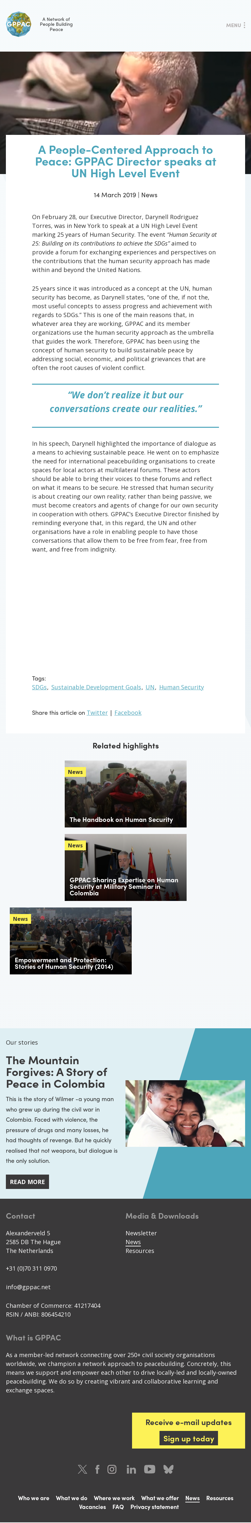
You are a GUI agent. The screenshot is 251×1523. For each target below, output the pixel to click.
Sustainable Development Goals (96, 687)
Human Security (181, 687)
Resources (140, 1251)
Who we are (33, 1498)
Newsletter (141, 1234)
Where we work (114, 1498)
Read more (27, 1182)
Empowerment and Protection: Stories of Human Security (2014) (64, 963)
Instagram (113, 1470)
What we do (71, 1498)
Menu (233, 25)
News (133, 1242)
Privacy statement (154, 1507)
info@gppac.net (28, 1287)
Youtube (149, 1470)
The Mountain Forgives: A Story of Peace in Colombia (58, 1071)
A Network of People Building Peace (39, 24)
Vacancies (92, 1507)
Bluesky (168, 1470)
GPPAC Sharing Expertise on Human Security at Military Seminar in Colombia (124, 886)
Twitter (97, 712)
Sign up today (188, 1438)
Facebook (128, 712)
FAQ (118, 1507)
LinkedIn (131, 1470)
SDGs (39, 687)
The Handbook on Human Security (121, 819)
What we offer (160, 1498)
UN (150, 687)
